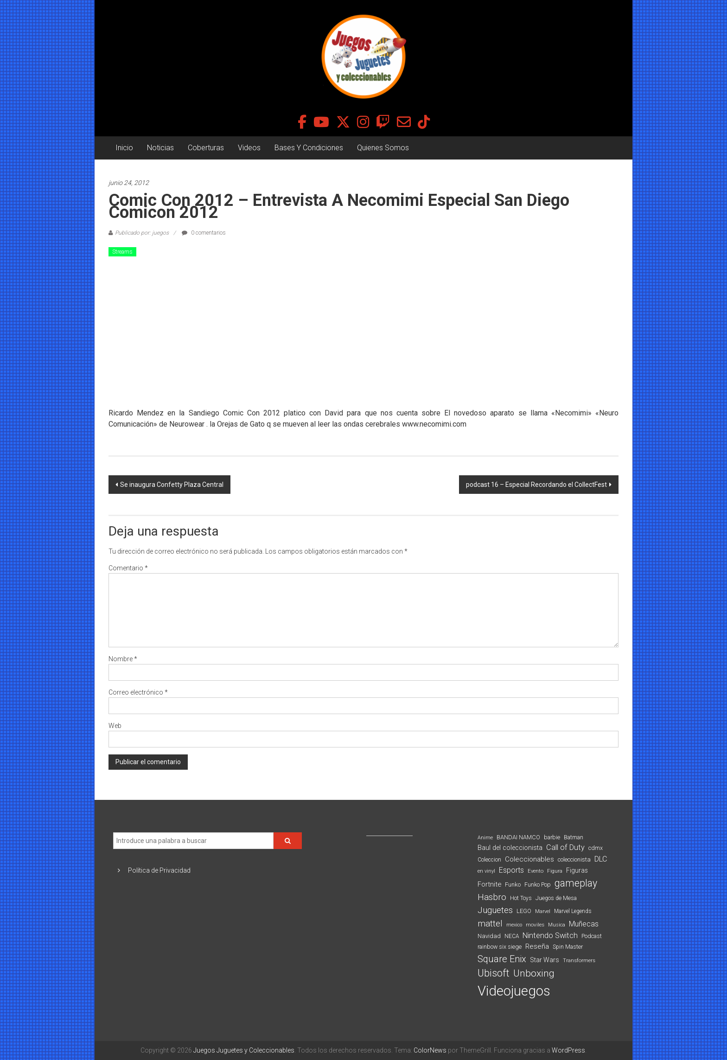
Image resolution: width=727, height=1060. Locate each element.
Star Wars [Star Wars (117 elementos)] (544, 960)
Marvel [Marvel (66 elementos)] (542, 911)
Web (114, 725)
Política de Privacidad (159, 870)
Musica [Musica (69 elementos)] (556, 925)
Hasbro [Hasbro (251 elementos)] (492, 897)
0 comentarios (204, 233)
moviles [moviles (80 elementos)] (535, 924)
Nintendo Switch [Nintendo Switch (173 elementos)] (550, 935)
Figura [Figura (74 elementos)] (554, 871)
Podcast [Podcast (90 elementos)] (591, 935)
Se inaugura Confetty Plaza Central (171, 484)
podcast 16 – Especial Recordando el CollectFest (536, 484)
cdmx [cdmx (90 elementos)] (595, 847)
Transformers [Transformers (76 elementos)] (579, 960)
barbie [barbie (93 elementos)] (552, 837)
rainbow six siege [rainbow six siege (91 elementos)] (500, 946)
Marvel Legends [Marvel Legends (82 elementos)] (573, 911)
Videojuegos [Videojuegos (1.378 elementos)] (514, 991)
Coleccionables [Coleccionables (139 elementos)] (529, 859)
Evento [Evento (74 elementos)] (535, 871)
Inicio (124, 147)
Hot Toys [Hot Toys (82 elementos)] (521, 898)
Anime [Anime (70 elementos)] (485, 838)
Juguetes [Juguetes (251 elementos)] (495, 910)
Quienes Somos (383, 147)
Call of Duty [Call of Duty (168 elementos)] (565, 847)
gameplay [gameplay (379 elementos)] (576, 883)
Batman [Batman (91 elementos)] (573, 837)
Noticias (160, 147)
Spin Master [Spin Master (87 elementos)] (568, 947)
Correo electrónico (138, 692)
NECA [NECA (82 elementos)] (511, 936)
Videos (249, 147)
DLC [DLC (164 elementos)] (600, 859)
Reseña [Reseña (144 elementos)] (537, 946)
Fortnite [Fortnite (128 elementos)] (489, 884)
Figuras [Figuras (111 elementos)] (577, 870)
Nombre (122, 659)
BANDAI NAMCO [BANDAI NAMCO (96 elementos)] (518, 837)
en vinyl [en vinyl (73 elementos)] (486, 871)
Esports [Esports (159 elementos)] (511, 870)
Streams (122, 252)
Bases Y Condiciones (308, 147)
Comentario (128, 568)
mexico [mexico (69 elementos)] (514, 925)
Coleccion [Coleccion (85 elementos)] (489, 859)
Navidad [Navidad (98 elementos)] (489, 935)
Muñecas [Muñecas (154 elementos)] (584, 924)
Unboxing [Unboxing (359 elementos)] (534, 973)
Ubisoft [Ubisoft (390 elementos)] (494, 973)
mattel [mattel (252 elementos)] (490, 924)
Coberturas (206, 147)
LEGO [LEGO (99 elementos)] (524, 910)
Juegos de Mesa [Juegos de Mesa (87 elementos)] (556, 898)
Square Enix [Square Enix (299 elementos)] (502, 959)
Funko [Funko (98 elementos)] (513, 884)
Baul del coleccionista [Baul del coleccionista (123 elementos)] (510, 848)
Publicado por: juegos (142, 233)
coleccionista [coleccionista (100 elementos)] (574, 859)
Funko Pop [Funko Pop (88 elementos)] (537, 884)
